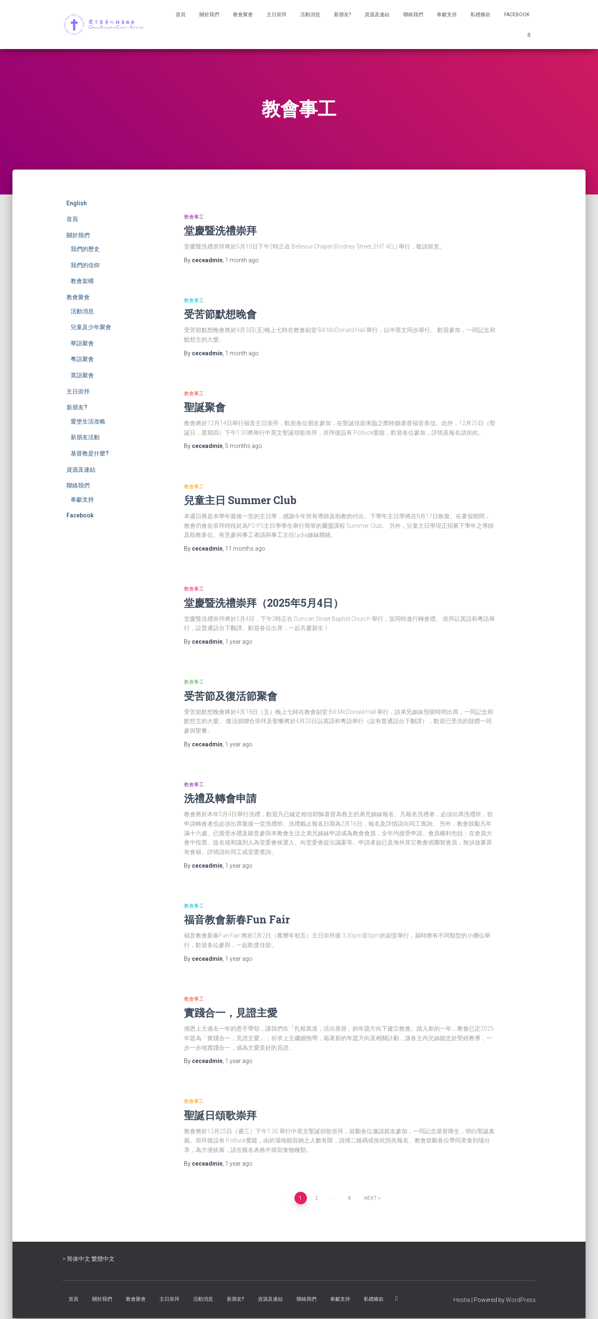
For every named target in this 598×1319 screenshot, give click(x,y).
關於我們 (209, 14)
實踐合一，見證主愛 (230, 1012)
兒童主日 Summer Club (240, 500)
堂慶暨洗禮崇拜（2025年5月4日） (263, 603)
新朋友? (342, 14)
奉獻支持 (447, 14)
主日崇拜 (277, 14)
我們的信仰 (85, 265)
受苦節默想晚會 (220, 314)
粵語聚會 (82, 359)
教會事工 (194, 217)
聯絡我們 (413, 14)
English (76, 203)
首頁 (181, 14)
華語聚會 (82, 343)
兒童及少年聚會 (91, 327)
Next (370, 1198)
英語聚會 (82, 375)
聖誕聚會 (204, 407)
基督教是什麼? (90, 453)
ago (242, 260)
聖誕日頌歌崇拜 (220, 1115)
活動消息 (310, 14)
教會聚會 (243, 14)
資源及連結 (377, 14)
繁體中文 (103, 1258)
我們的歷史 (85, 249)
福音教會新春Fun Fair (237, 919)
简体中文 (78, 1258)
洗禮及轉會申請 (220, 798)
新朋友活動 (85, 437)
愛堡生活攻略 (88, 421)
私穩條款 (480, 14)
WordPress (521, 1300)
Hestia (461, 1300)
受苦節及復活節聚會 (230, 696)
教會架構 (82, 281)
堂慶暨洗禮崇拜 (220, 230)
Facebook (516, 14)
